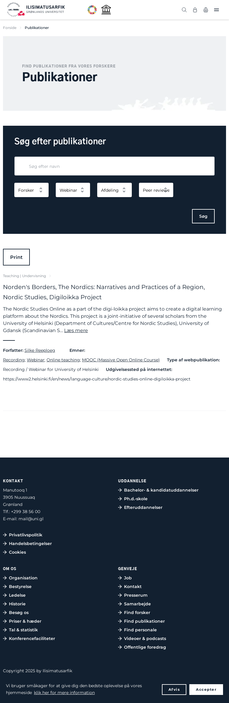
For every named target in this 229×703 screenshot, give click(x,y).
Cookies (17, 552)
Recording (14, 360)
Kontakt (133, 586)
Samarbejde (137, 604)
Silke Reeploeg (39, 350)
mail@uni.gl (31, 518)
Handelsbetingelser (30, 543)
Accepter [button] (206, 689)
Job (128, 578)
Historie (17, 604)
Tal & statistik (23, 630)
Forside (9, 27)
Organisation (23, 578)
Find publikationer (144, 621)
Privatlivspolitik (25, 535)
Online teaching (63, 360)
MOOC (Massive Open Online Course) (121, 360)
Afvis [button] (174, 689)
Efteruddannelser (143, 507)
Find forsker (137, 612)
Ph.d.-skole (136, 498)
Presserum (136, 595)
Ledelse (17, 595)
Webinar (35, 360)
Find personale (140, 630)
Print (16, 257)
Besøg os (19, 612)
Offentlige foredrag (145, 647)
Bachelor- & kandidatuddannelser (161, 490)
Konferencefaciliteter (32, 638)
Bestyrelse (20, 586)
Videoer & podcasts (145, 638)
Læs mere (76, 330)
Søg (203, 216)
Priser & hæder (25, 621)
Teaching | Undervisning (24, 276)
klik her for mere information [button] (64, 692)
